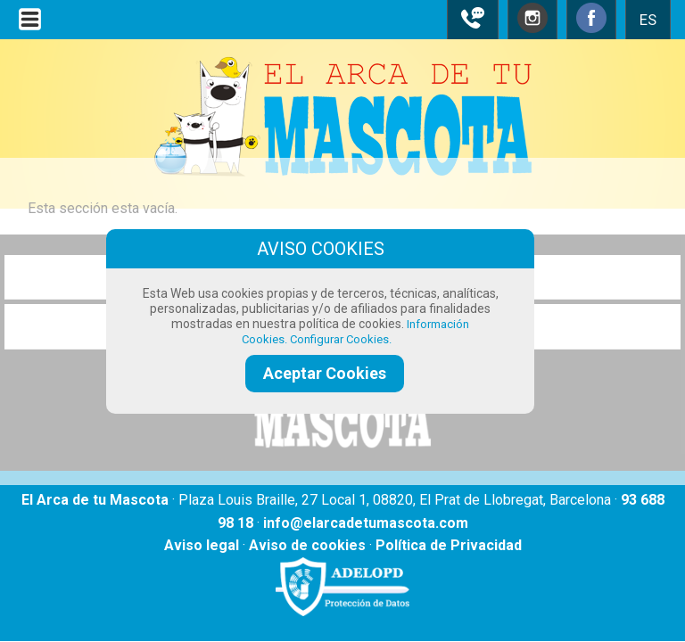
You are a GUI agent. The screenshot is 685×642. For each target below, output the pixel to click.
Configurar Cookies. (342, 339)
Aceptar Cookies (324, 373)
